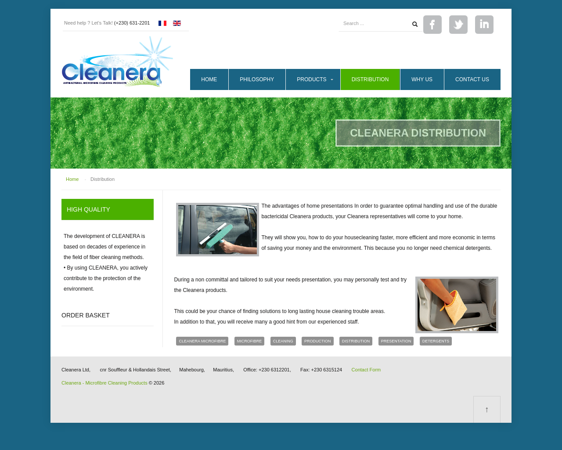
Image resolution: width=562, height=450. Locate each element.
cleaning (283, 341)
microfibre (249, 341)
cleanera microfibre (202, 341)
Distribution (370, 79)
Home (209, 79)
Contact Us (472, 79)
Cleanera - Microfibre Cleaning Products (104, 382)
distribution (356, 341)
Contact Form (366, 369)
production (317, 341)
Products (311, 79)
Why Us (421, 79)
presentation (396, 341)
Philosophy (257, 79)
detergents (436, 341)
